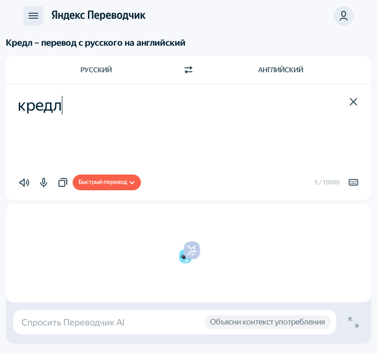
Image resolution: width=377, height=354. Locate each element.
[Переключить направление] (188, 70)
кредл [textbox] (40, 105)
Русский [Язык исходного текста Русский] (96, 70)
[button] (343, 16)
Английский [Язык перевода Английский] (280, 70)
